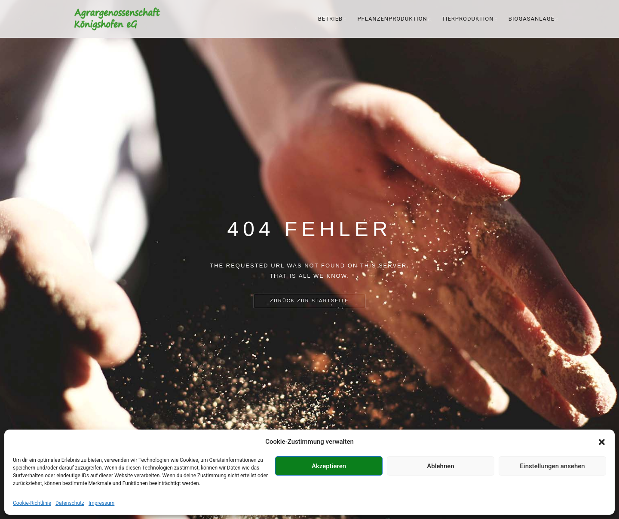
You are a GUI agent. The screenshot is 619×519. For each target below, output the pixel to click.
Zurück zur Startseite (309, 300)
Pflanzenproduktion (392, 18)
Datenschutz (69, 503)
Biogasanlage (532, 18)
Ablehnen (440, 466)
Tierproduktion (467, 18)
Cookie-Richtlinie (32, 503)
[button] (602, 442)
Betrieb (330, 18)
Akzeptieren (329, 466)
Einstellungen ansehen (552, 466)
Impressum (101, 503)
